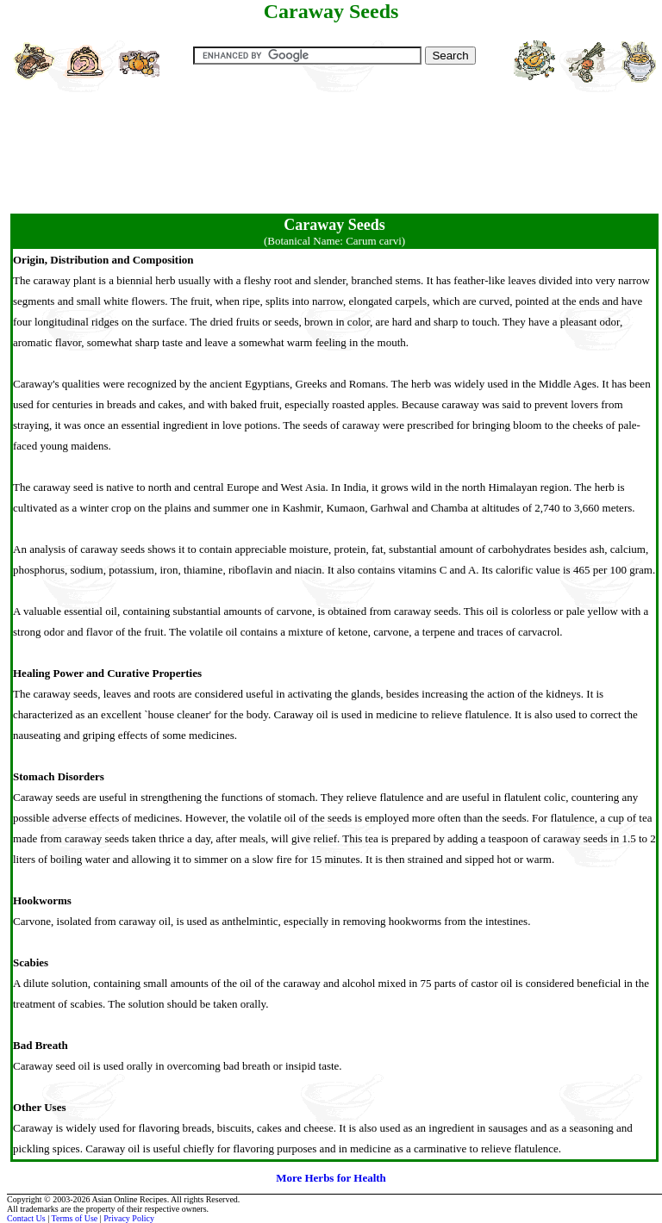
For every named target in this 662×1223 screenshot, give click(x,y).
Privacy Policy (128, 1218)
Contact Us (26, 1218)
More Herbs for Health (331, 1177)
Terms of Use (75, 1218)
